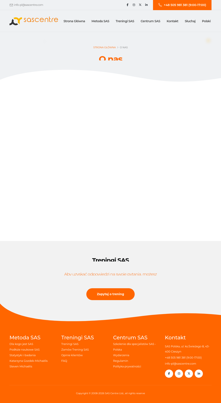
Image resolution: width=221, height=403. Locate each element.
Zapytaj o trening (110, 295)
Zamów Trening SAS (75, 349)
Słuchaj (190, 21)
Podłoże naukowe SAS (24, 349)
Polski (206, 21)
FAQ (64, 360)
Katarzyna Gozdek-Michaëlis (28, 360)
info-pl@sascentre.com (28, 4)
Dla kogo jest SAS (21, 344)
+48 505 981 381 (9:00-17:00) (183, 357)
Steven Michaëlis (20, 366)
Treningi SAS (70, 344)
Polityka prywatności (127, 366)
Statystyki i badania (22, 355)
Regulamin (120, 360)
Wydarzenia (121, 355)
